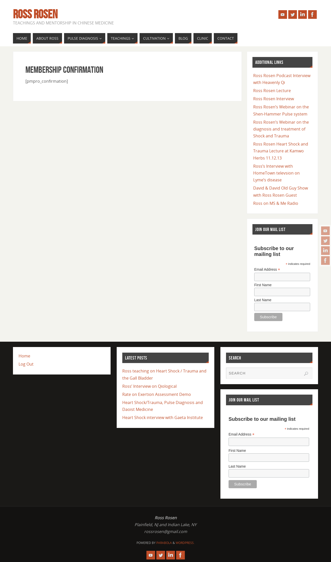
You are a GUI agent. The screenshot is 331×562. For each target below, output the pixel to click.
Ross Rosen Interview (273, 99)
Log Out (26, 364)
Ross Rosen (35, 14)
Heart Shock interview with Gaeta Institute (162, 417)
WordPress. (185, 543)
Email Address (267, 269)
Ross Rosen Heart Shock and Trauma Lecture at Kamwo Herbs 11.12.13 (280, 151)
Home (24, 356)
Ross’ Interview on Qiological (149, 386)
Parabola (164, 543)
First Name (263, 285)
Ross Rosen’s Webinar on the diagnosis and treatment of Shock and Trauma (281, 129)
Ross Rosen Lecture (272, 90)
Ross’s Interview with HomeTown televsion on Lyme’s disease (276, 173)
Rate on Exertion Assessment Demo (156, 394)
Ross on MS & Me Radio (275, 203)
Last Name (263, 300)
